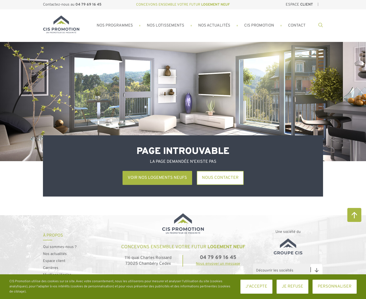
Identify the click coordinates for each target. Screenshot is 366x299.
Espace (299, 4)
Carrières (50, 268)
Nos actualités (55, 254)
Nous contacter (220, 177)
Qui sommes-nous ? (60, 247)
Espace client (54, 261)
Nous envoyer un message (218, 264)
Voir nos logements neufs (157, 177)
